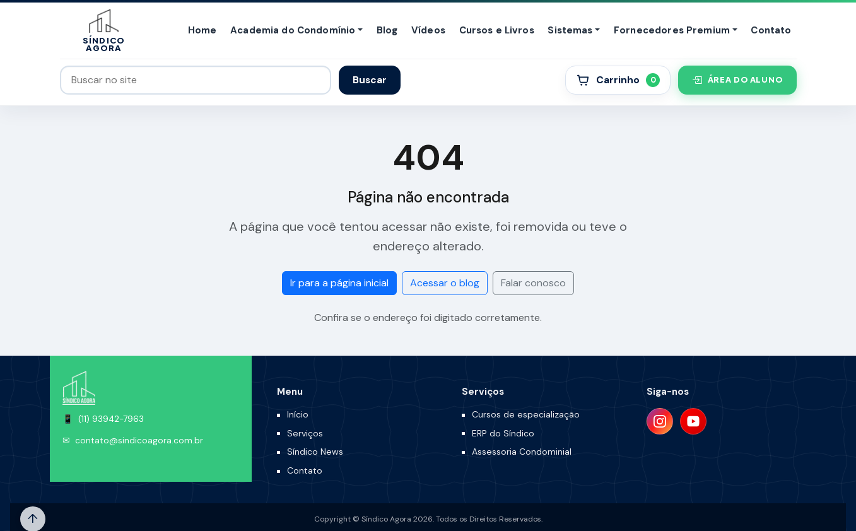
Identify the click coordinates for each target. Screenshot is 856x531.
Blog (387, 30)
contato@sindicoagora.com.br (139, 440)
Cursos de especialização (526, 414)
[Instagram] (660, 421)
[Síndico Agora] (104, 31)
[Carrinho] (618, 80)
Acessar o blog (444, 282)
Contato (771, 30)
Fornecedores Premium (672, 30)
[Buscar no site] (196, 80)
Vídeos (428, 30)
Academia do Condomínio (292, 30)
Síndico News (315, 451)
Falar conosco (533, 282)
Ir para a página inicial (339, 282)
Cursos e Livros (496, 30)
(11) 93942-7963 (111, 419)
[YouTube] (693, 421)
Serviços (305, 433)
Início (297, 414)
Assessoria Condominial (522, 451)
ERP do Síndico (503, 433)
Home (202, 30)
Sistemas (570, 30)
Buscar (370, 79)
